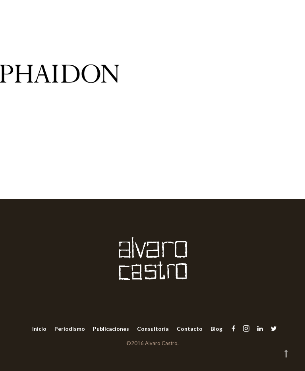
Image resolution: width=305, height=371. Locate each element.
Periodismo (69, 328)
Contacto (190, 328)
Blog (216, 328)
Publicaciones (111, 328)
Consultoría (153, 328)
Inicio (39, 328)
